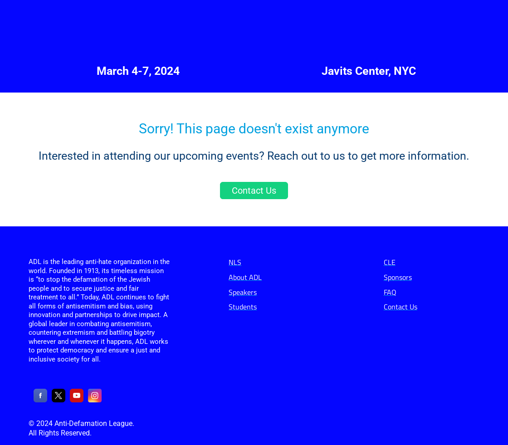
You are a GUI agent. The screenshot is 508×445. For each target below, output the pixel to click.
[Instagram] (95, 400)
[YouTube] (76, 400)
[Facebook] (40, 400)
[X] (58, 400)
